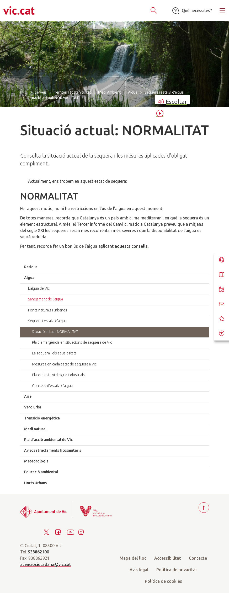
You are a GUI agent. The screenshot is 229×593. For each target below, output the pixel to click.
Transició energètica (42, 418)
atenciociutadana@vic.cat (45, 564)
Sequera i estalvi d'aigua (164, 92)
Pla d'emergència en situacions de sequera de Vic (72, 342)
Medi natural (35, 429)
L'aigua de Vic (39, 288)
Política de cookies (163, 581)
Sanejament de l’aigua (45, 299)
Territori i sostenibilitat (72, 92)
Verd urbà (32, 407)
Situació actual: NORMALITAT (55, 332)
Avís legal (139, 569)
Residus (30, 267)
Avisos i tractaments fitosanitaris (52, 450)
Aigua (132, 92)
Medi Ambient (109, 92)
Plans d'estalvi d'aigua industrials (58, 375)
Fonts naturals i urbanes (47, 310)
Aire (27, 396)
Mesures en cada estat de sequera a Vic (64, 364)
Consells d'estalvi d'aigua (52, 386)
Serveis (41, 92)
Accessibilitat (167, 558)
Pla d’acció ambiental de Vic (48, 440)
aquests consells (131, 246)
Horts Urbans (35, 483)
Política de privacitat (176, 569)
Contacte (198, 558)
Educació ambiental (41, 472)
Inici (24, 92)
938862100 (38, 551)
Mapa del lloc (133, 558)
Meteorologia (36, 461)
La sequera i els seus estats (54, 353)
